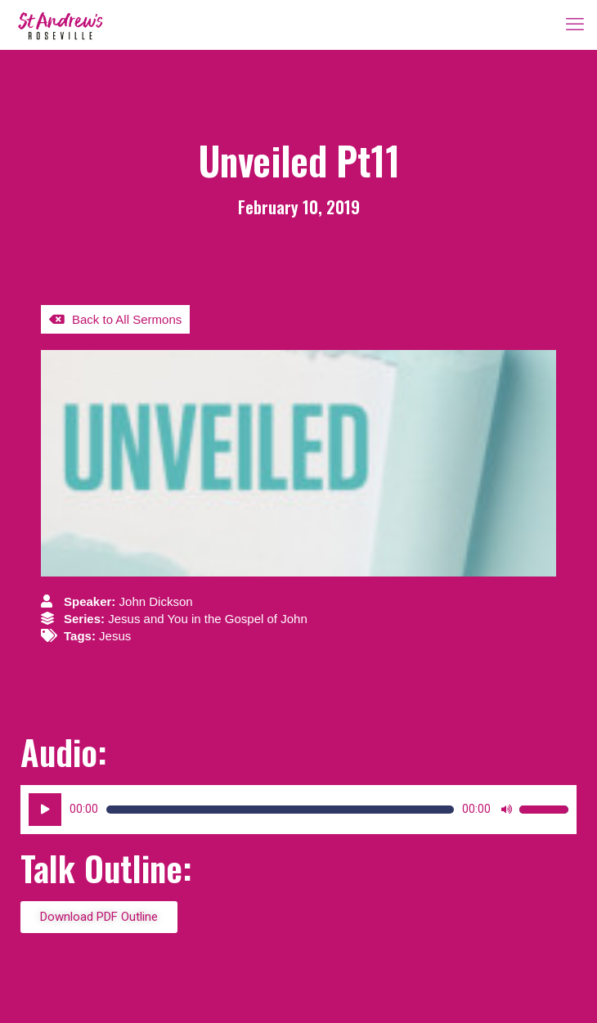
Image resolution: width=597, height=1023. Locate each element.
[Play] (45, 809)
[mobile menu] (575, 24)
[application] (298, 809)
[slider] (280, 809)
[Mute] (506, 809)
